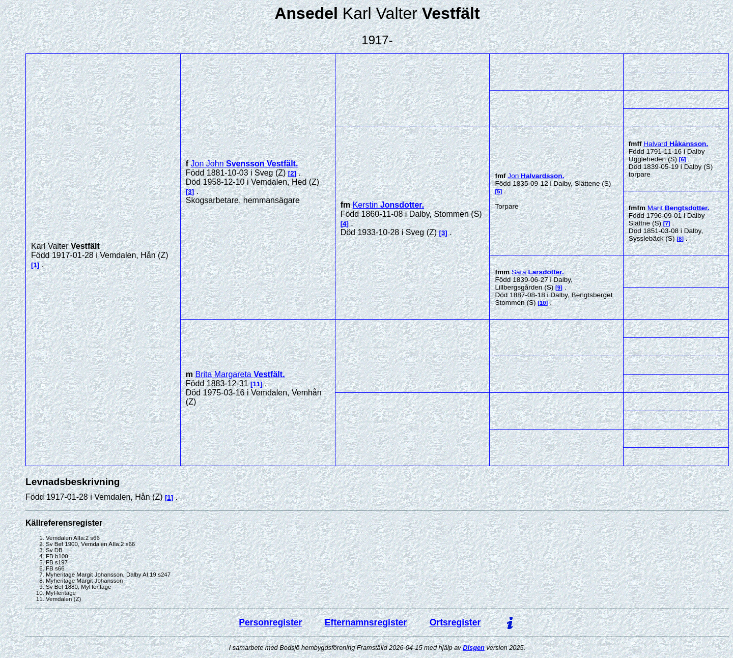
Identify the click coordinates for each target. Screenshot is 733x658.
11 (256, 384)
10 (543, 303)
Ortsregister (455, 622)
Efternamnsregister (366, 622)
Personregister (270, 622)
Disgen (474, 647)
